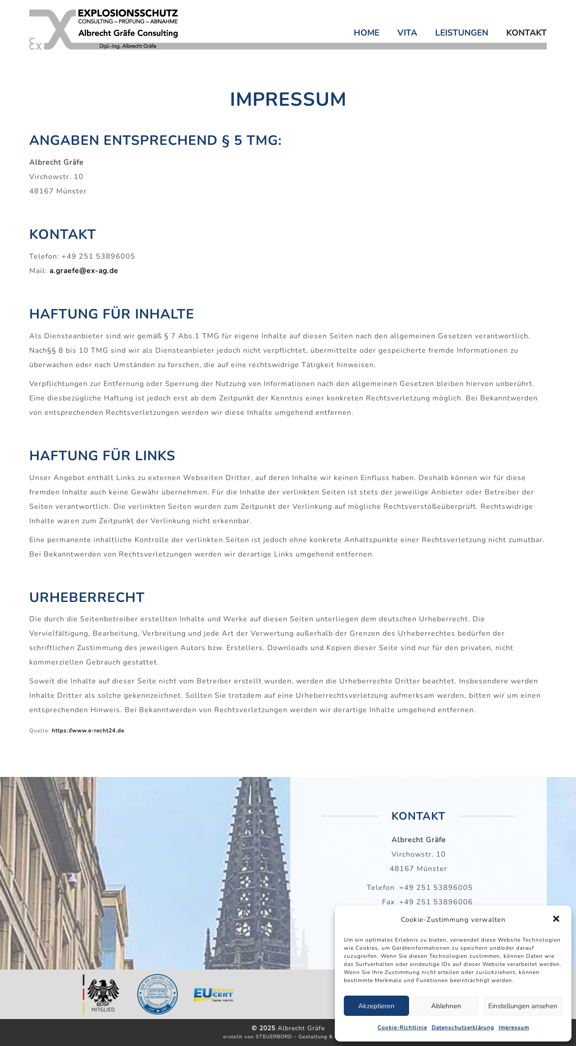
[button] (557, 919)
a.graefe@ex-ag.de (84, 271)
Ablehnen (446, 1005)
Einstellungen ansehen (523, 1005)
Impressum (514, 1027)
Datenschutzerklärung (463, 1027)
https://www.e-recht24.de (88, 730)
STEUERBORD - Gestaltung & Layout (304, 1036)
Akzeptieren (376, 1005)
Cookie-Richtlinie (402, 1027)
